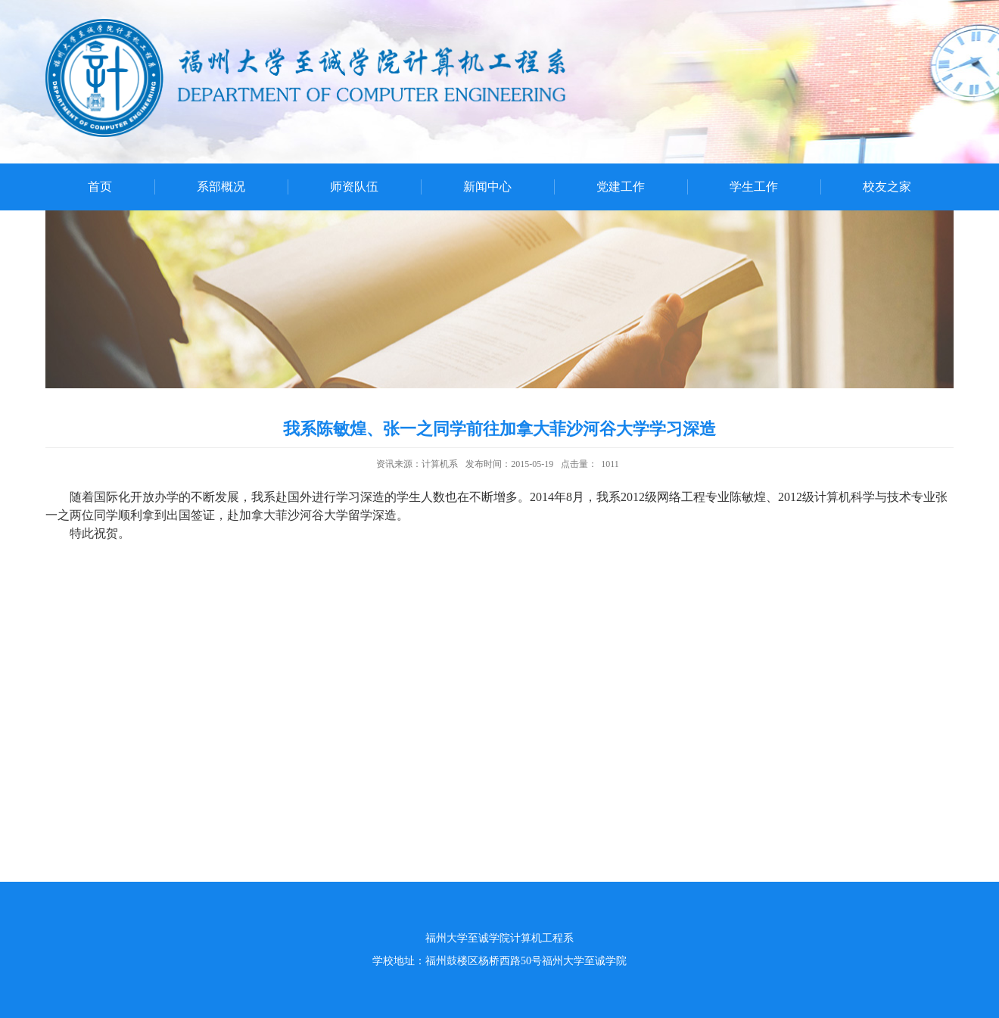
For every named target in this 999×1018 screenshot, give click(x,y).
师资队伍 (354, 186)
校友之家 (887, 186)
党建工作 (620, 186)
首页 (100, 186)
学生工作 (754, 186)
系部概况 (221, 186)
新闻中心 (487, 186)
